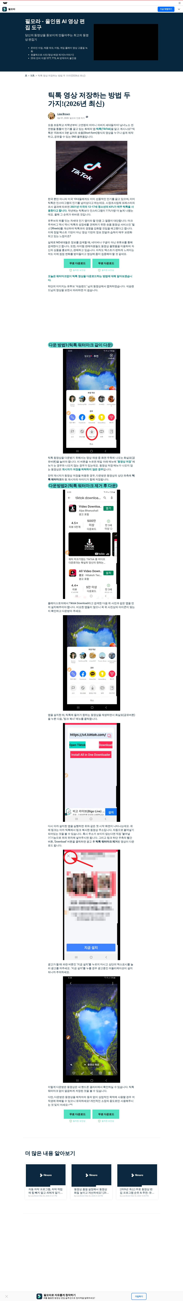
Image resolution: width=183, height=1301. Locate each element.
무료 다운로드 (77, 263)
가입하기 (139, 1296)
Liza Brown (63, 114)
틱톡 (32, 75)
